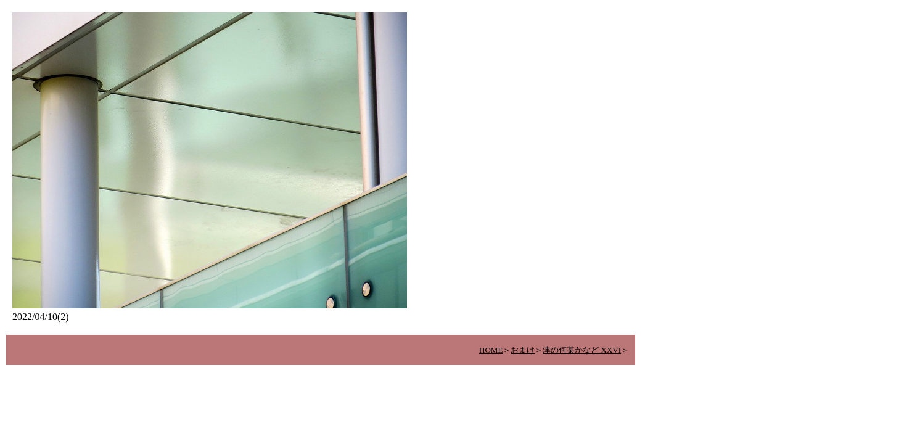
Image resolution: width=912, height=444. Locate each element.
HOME (491, 350)
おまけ (523, 350)
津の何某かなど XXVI (582, 350)
